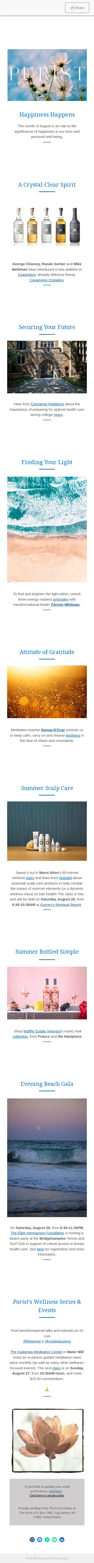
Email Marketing (35, 1558)
